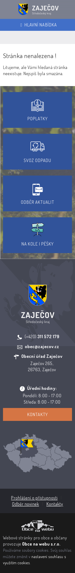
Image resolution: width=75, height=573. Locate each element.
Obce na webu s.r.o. (41, 544)
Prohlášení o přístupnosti (34, 497)
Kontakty (37, 414)
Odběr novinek (25, 504)
